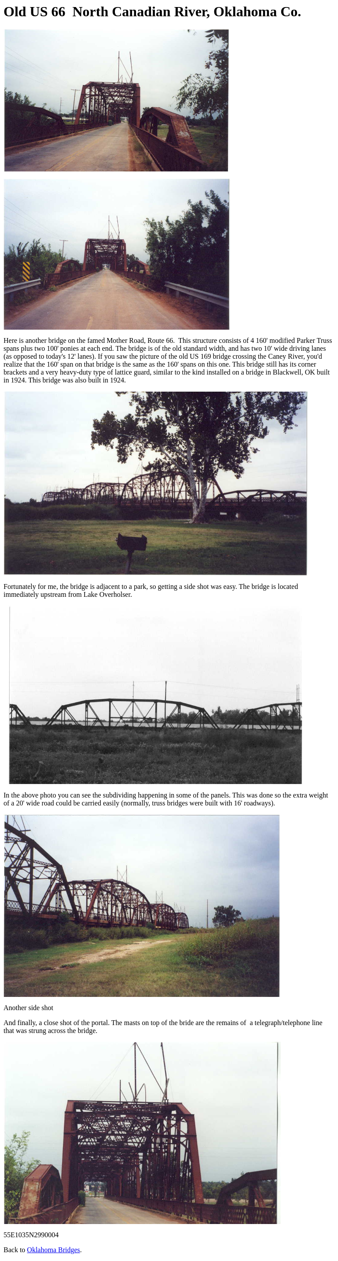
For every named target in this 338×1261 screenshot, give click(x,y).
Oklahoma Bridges (53, 1250)
